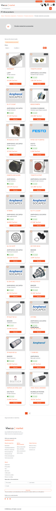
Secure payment (32, 447)
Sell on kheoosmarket (50, 1)
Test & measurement (9, 457)
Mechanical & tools (8, 453)
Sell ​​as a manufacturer (21, 451)
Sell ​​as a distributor (20, 448)
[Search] (26, 8)
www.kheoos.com (9, 440)
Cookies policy (7, 472)
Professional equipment (9, 455)
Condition (16, 48)
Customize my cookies (9, 474)
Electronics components (10, 15)
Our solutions (39, 1)
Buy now (15, 83)
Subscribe (28, 490)
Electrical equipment (9, 451)
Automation (7, 445)
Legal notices (7, 464)
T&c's (6, 468)
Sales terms (7, 470)
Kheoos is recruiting (9, 476)
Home (2, 15)
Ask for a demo (20, 453)
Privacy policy (7, 466)
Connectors (20, 15)
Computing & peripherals (9, 447)
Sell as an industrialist (21, 446)
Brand (7, 48)
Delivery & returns (32, 445)
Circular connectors (29, 15)
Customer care (32, 449)
